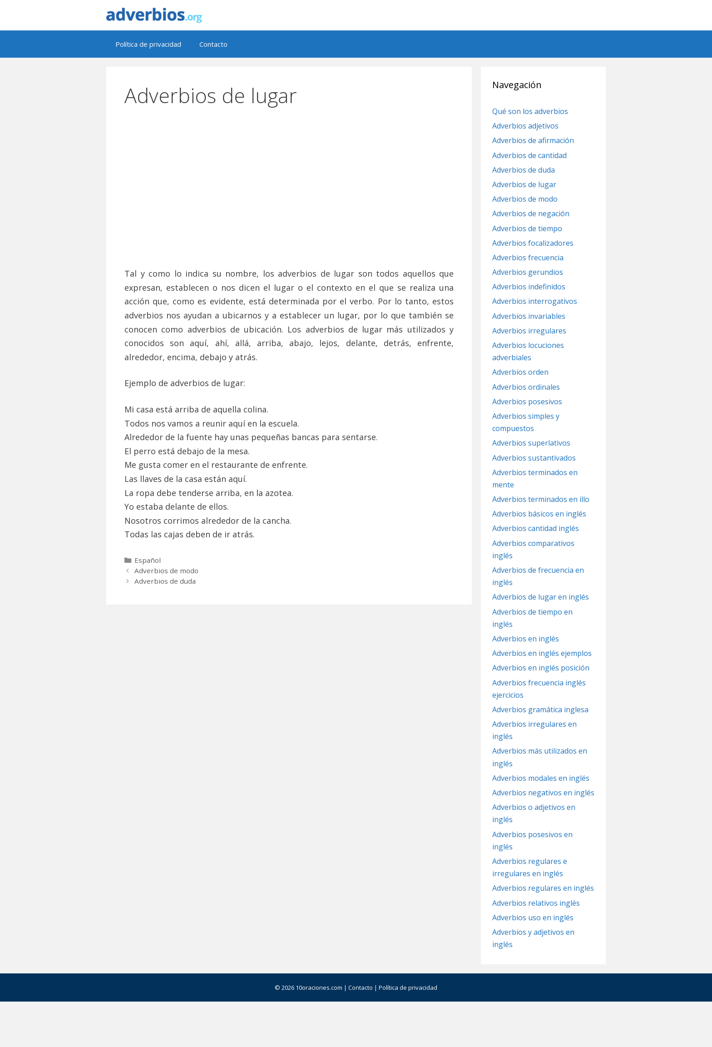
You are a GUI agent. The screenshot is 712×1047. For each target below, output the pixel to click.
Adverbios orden (520, 372)
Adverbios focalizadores (533, 243)
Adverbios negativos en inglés (543, 793)
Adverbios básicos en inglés (539, 514)
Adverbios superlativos (531, 443)
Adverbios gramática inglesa (540, 710)
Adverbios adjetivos (525, 126)
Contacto (213, 44)
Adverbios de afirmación (533, 140)
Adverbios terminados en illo (540, 499)
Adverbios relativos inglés (536, 903)
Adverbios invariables (528, 316)
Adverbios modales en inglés (540, 778)
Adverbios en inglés (525, 639)
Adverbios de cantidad (529, 155)
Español (147, 560)
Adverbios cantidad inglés (535, 528)
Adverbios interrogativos (534, 301)
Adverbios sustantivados (534, 458)
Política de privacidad (148, 44)
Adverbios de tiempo (527, 228)
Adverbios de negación (530, 213)
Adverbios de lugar (524, 184)
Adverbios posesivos (527, 402)
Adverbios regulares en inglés (543, 888)
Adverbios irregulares (529, 331)
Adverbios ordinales (526, 387)
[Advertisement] (289, 183)
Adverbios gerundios (527, 272)
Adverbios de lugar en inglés (540, 597)
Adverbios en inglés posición (540, 668)
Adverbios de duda (165, 581)
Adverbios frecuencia (528, 258)
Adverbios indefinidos (528, 287)
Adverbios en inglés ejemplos (542, 653)
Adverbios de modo (166, 570)
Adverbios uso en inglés (533, 918)
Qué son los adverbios (530, 111)
